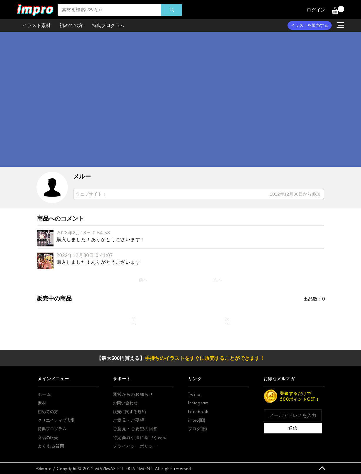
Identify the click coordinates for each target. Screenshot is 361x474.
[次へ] (218, 280)
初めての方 (48, 411)
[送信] (293, 428)
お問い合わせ (125, 402)
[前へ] (143, 280)
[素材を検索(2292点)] (105, 10)
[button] (338, 10)
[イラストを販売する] (310, 25)
